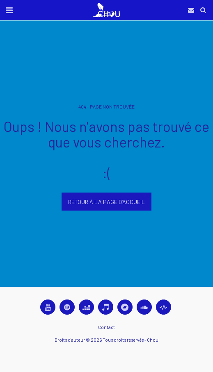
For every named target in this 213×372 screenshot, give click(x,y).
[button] (9, 10)
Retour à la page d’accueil (106, 201)
